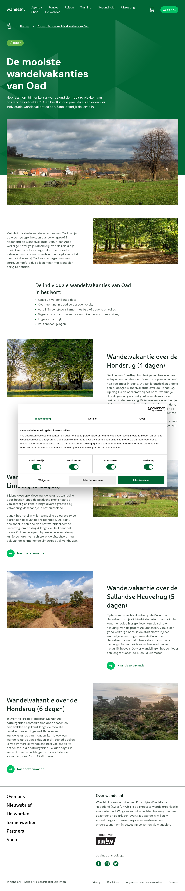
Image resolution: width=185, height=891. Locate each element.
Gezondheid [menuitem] (106, 7)
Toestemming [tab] (43, 418)
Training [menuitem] (85, 7)
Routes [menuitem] (53, 7)
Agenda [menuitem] (36, 7)
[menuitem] (16, 9)
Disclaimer (113, 882)
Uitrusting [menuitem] (128, 7)
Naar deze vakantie (30, 553)
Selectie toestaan (92, 480)
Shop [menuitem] (34, 12)
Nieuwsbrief (19, 805)
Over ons (16, 796)
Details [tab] (92, 418)
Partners (15, 831)
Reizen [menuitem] (69, 7)
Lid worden (18, 814)
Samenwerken (22, 822)
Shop (12, 840)
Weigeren (43, 480)
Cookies (173, 882)
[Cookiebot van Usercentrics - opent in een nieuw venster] (150, 408)
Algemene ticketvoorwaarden (144, 882)
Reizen (24, 26)
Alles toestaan (141, 480)
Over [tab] (142, 418)
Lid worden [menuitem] (52, 12)
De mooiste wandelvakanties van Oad (63, 26)
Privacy (96, 882)
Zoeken (167, 9)
